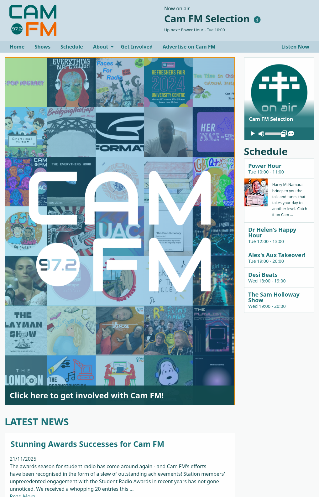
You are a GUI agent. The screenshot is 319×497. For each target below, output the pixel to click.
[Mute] (261, 134)
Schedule (71, 46)
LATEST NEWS (37, 421)
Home (17, 46)
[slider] (273, 133)
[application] (279, 133)
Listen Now (294, 46)
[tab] (279, 168)
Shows (42, 46)
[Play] (252, 134)
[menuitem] (17, 47)
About (100, 46)
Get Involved (137, 46)
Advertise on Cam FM (189, 46)
